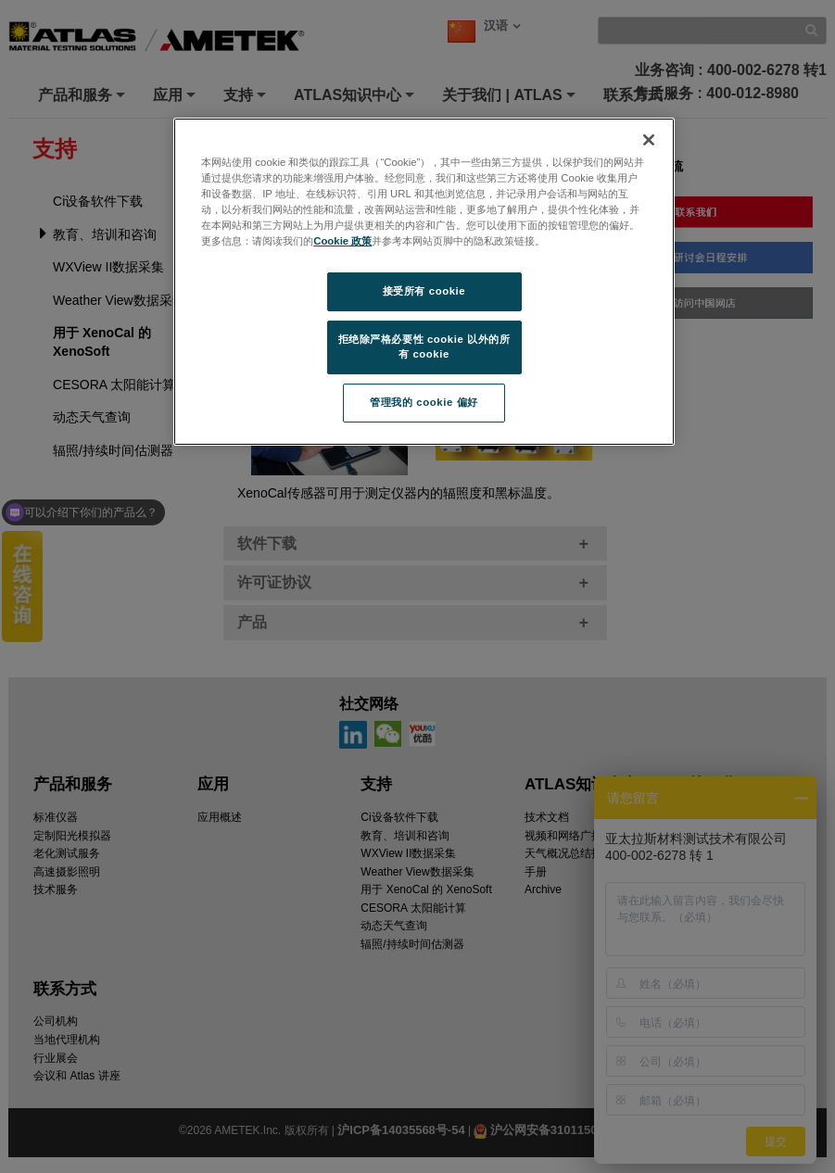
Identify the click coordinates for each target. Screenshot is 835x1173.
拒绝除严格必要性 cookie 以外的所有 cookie (424, 346)
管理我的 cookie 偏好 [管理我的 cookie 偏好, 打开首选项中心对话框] (423, 402)
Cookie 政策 (342, 240)
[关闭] (648, 140)
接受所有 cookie (424, 290)
